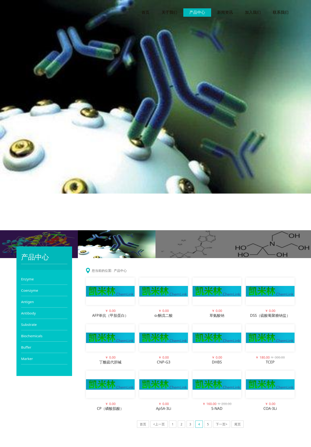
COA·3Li (270, 408)
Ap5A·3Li (163, 408)
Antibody (28, 313)
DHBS (217, 362)
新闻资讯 (225, 13)
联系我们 (281, 13)
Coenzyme (29, 290)
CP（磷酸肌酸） (110, 408)
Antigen (27, 301)
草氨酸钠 (216, 315)
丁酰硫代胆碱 (110, 362)
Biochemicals (31, 336)
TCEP (270, 362)
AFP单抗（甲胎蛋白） (110, 315)
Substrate (29, 324)
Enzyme (27, 279)
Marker (27, 358)
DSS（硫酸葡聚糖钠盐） (270, 315)
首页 (145, 13)
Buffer (26, 347)
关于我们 (169, 13)
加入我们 (253, 13)
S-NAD (216, 408)
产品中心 (197, 13)
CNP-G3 (163, 362)
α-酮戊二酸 (163, 315)
